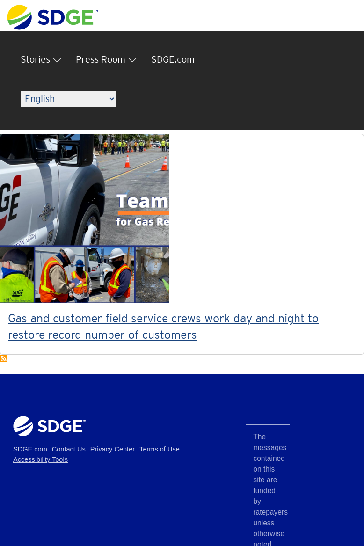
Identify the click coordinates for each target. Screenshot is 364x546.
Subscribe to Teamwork (3, 358)
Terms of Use (159, 449)
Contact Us (69, 449)
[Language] (68, 99)
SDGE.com (173, 59)
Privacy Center (112, 449)
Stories (35, 59)
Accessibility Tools (40, 459)
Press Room (100, 59)
